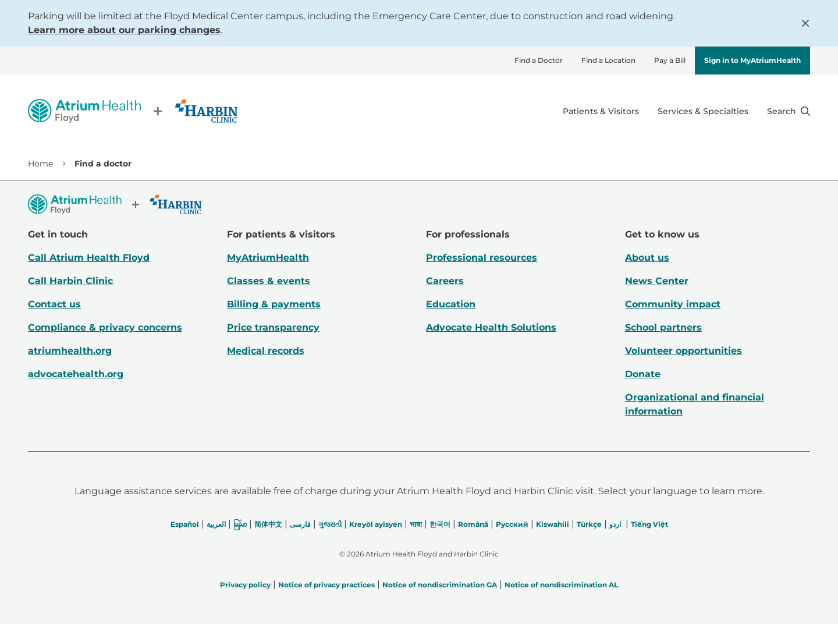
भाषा (416, 524)
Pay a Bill (670, 60)
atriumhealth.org (70, 350)
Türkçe (589, 524)
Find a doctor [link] (103, 163)
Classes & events (268, 280)
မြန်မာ (240, 524)
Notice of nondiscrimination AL (561, 584)
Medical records (265, 350)
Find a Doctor (538, 60)
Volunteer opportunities (683, 350)
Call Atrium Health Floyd (89, 257)
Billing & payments (274, 304)
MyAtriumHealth (268, 257)
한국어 (439, 524)
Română (473, 524)
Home (40, 163)
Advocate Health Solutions (491, 327)
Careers (445, 280)
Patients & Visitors (601, 111)
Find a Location (608, 60)
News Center (656, 280)
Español (185, 524)
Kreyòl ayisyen (375, 524)
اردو (615, 524)
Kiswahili (552, 524)
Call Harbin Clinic (70, 280)
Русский (512, 524)
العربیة (216, 524)
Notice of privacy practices (326, 584)
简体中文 (268, 524)
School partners (663, 327)
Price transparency (273, 327)
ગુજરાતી (330, 524)
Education (450, 304)
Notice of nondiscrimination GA (439, 584)
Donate (643, 374)
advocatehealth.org (75, 374)
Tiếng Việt (649, 524)
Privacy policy (245, 584)
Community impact (672, 304)
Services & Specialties (703, 111)
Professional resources (481, 257)
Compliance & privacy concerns (105, 327)
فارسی (300, 524)
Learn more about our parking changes (124, 30)
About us (647, 257)
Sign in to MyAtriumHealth (752, 60)
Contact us (54, 304)
